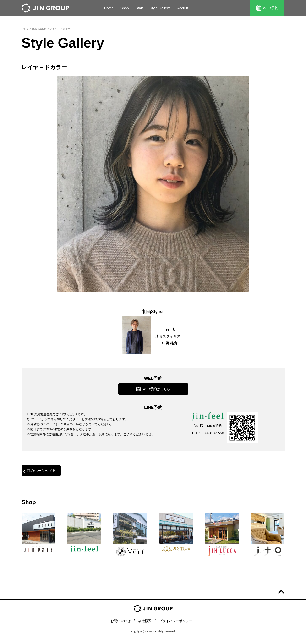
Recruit (182, 8)
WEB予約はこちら (153, 388)
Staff (139, 8)
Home (109, 8)
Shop (124, 8)
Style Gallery (160, 8)
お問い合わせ (119, 619)
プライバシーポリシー (177, 619)
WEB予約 (267, 7)
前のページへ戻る (39, 470)
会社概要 (144, 619)
